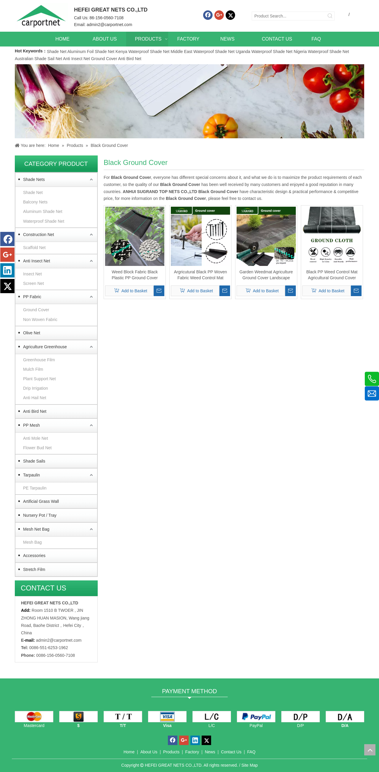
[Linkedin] (7, 270)
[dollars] (78, 716)
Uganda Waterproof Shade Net (264, 51)
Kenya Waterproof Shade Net (142, 51)
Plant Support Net (39, 378)
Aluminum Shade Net (42, 211)
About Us (149, 751)
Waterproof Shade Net (43, 221)
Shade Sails (34, 461)
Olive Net (31, 332)
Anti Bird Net (130, 58)
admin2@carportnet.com (109, 24)
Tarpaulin (31, 475)
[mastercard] (34, 716)
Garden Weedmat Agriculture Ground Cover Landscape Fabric (266, 275)
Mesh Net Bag (36, 529)
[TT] (123, 716)
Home (128, 751)
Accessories (34, 555)
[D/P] (300, 716)
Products (171, 751)
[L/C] (211, 716)
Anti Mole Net (35, 438)
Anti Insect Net (76, 58)
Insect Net (32, 274)
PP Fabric (32, 296)
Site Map (249, 765)
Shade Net (57, 51)
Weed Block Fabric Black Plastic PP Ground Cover (135, 274)
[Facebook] (208, 15)
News (210, 751)
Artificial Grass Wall (41, 501)
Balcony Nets (35, 202)
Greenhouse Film (39, 359)
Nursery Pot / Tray (40, 515)
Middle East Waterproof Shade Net (203, 51)
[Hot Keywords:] (330, 16)
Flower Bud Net (37, 447)
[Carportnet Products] (189, 101)
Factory (192, 751)
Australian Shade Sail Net (38, 58)
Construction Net (38, 234)
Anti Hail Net (34, 397)
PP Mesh (31, 425)
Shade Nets (34, 179)
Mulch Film (33, 369)
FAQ (251, 751)
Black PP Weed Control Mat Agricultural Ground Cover (331, 274)
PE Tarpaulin (34, 488)
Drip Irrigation (35, 388)
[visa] (167, 716)
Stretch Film (34, 569)
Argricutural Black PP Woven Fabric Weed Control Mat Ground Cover (200, 275)
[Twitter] (230, 15)
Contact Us (231, 751)
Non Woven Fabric (40, 319)
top (369, 749)
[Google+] (219, 15)
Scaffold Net (34, 247)
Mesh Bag (32, 542)
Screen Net (33, 283)
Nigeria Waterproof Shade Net (321, 51)
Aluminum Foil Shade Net (91, 51)
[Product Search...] (289, 16)
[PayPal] (256, 716)
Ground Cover (104, 58)
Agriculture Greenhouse (45, 346)
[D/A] (345, 716)
